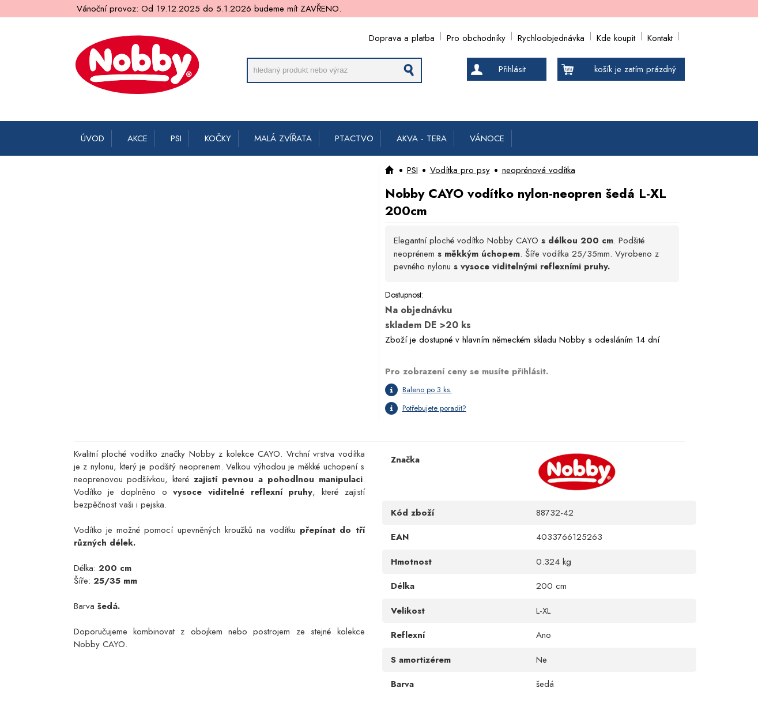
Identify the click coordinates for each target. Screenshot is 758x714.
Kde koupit (616, 36)
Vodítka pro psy (460, 170)
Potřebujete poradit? (434, 408)
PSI (176, 138)
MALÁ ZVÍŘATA (283, 138)
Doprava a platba (402, 36)
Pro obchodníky (476, 36)
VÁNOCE (487, 138)
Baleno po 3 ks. (427, 389)
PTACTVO (354, 138)
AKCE (137, 138)
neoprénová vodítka (538, 170)
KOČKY (218, 138)
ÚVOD (92, 138)
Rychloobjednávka (551, 36)
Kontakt (660, 36)
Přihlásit (512, 69)
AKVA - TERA (422, 138)
